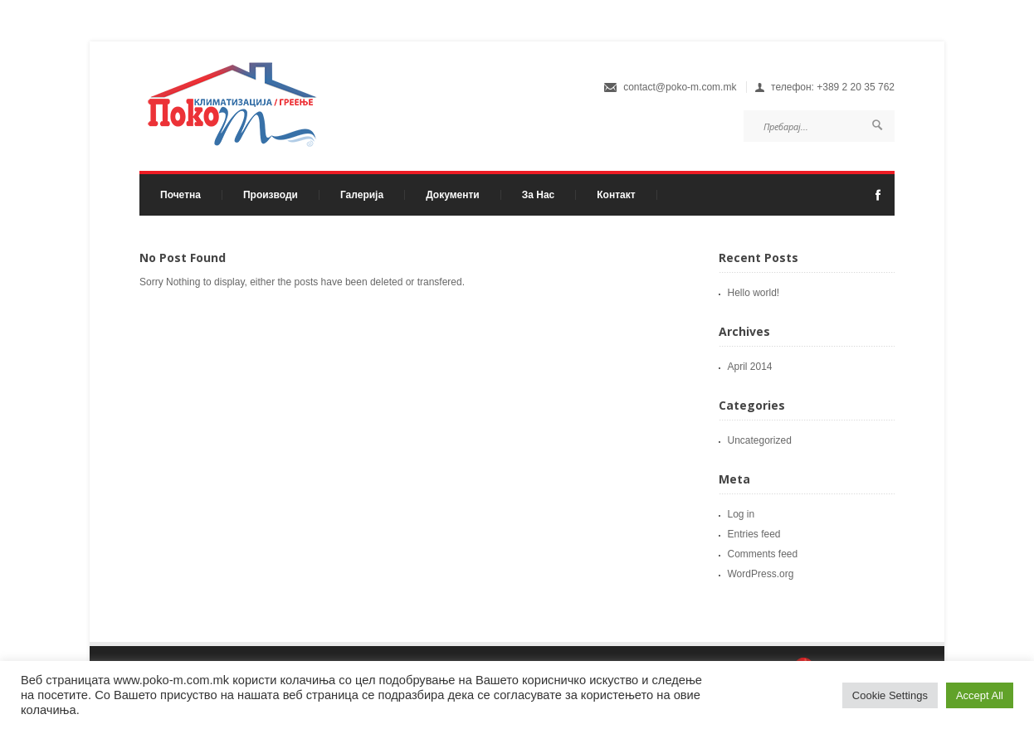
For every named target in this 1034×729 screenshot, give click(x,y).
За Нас (538, 195)
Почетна (180, 195)
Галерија (361, 195)
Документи (453, 195)
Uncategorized (760, 440)
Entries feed (754, 534)
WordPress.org (761, 574)
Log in (741, 514)
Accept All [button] (979, 695)
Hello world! (754, 293)
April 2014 (750, 366)
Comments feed (763, 554)
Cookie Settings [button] (890, 695)
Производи (266, 195)
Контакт (616, 195)
